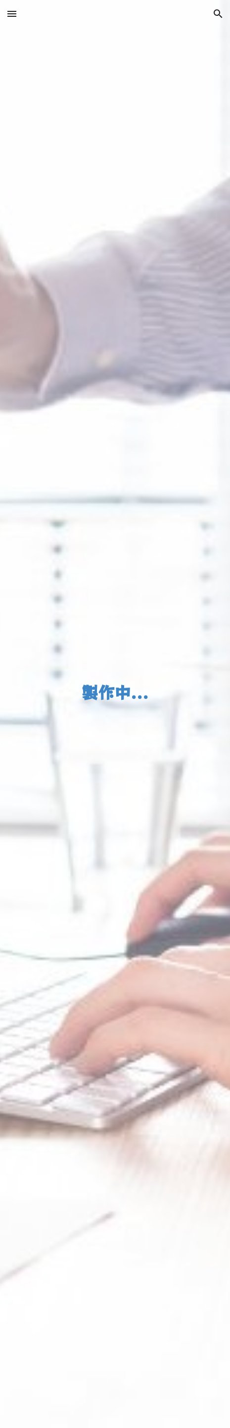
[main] (115, 714)
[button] (12, 13)
